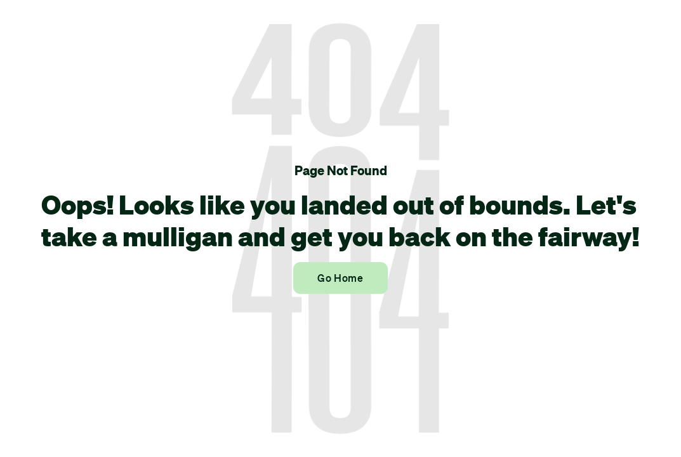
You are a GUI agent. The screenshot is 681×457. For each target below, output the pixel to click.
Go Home (340, 278)
